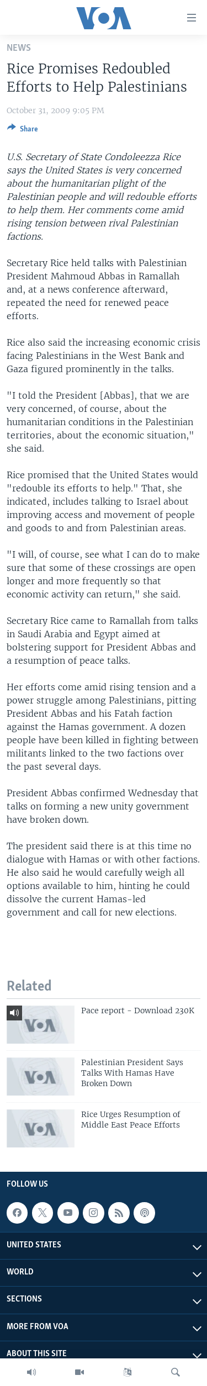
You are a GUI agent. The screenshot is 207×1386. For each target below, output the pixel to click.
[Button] (22, 130)
